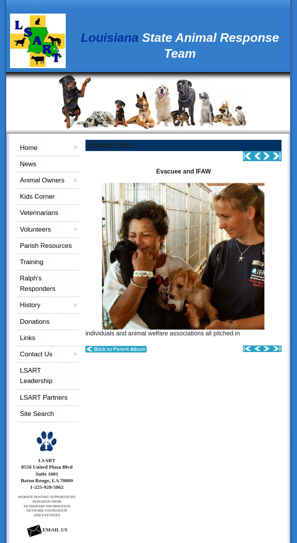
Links (27, 338)
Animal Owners (42, 180)
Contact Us (36, 354)
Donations (35, 321)
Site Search (37, 414)
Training (31, 262)
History (30, 305)
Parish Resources (46, 245)
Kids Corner (37, 196)
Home (28, 147)
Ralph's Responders (37, 283)
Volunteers (35, 229)
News (28, 164)
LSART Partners (43, 397)
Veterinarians (39, 213)
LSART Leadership (36, 376)
